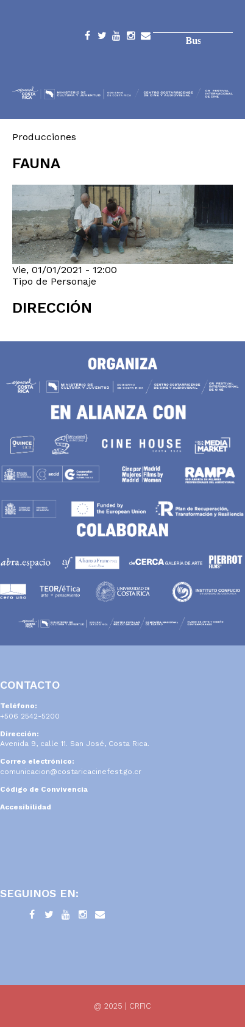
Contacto (145, 37)
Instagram (131, 37)
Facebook (87, 37)
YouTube (116, 37)
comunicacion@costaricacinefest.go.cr (70, 771)
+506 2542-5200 (30, 716)
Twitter (101, 37)
